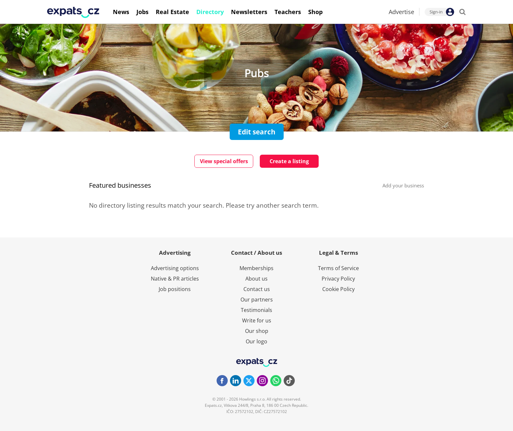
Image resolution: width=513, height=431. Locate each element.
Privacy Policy (338, 278)
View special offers (224, 161)
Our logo (256, 341)
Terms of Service (338, 268)
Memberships (256, 268)
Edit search (256, 131)
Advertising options (175, 268)
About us (256, 278)
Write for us (256, 320)
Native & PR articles (175, 278)
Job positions (175, 289)
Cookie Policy (338, 289)
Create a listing (289, 161)
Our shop (256, 331)
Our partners (256, 299)
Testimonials (256, 310)
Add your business (403, 185)
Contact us (256, 289)
